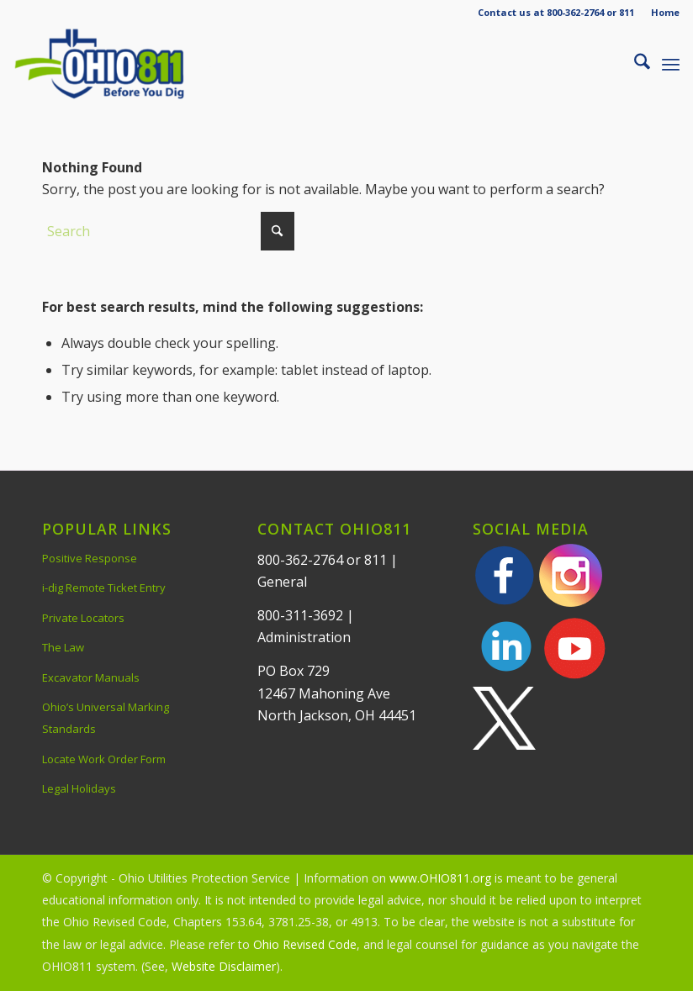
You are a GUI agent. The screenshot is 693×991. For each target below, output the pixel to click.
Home (665, 12)
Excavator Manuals (91, 677)
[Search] (633, 64)
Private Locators (83, 617)
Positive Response (89, 558)
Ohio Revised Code (305, 944)
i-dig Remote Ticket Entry (104, 587)
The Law (63, 647)
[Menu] (671, 64)
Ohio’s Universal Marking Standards (105, 717)
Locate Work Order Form (104, 759)
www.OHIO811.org (440, 878)
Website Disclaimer (224, 966)
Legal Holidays (79, 788)
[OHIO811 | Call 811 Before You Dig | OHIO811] (121, 64)
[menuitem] (661, 12)
